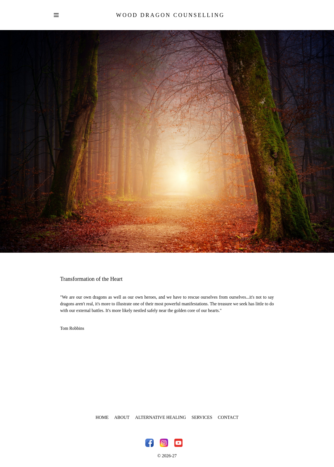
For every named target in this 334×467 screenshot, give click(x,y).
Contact (228, 417)
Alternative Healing (160, 417)
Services (201, 417)
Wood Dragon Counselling (170, 15)
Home (102, 417)
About (121, 417)
